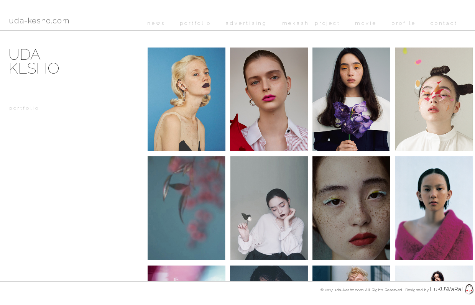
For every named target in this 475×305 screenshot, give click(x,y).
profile (403, 23)
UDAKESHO (33, 61)
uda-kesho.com (39, 20)
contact (444, 23)
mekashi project (311, 23)
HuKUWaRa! (446, 289)
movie (366, 23)
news (156, 23)
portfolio (195, 23)
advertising (246, 23)
